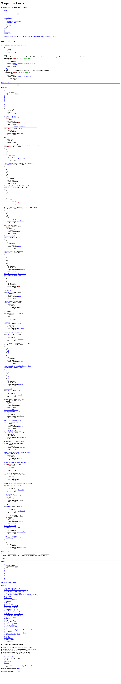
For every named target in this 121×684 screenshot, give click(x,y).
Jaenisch (20, 521)
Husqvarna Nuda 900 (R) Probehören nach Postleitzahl (19, 163)
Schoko (8, 275)
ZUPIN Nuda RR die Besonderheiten (14, 441)
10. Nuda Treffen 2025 (10, 526)
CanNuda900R (10, 313)
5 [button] (4, 101)
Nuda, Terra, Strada (9, 41)
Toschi (20, 317)
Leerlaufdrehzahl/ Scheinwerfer (12, 431)
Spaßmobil (9, 517)
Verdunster (21, 181)
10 (8, 375)
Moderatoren (22, 45)
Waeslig (8, 496)
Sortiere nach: (26, 555)
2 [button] (4, 97)
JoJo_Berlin (21, 437)
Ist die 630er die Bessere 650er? (12, 515)
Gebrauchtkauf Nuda (9, 236)
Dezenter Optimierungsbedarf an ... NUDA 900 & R (18, 343)
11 (8, 376)
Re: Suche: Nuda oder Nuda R (24, 76)
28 (8, 354)
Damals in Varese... (9, 505)
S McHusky (21, 532)
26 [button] (4, 104)
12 (8, 378)
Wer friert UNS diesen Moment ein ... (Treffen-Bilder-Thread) (21, 207)
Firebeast (16, 45)
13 (8, 380)
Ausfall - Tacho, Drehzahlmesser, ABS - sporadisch (18, 483)
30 (8, 357)
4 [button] (4, 100)
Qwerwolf (21, 159)
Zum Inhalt (4, 10)
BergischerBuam (14, 78)
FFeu (7, 422)
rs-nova (8, 252)
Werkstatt (6, 55)
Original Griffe (8, 290)
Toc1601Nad (9, 432)
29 (8, 355)
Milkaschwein (10, 164)
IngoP (20, 479)
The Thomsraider (12, 187)
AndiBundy (9, 411)
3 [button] (4, 98)
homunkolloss (13, 64)
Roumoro (9, 345)
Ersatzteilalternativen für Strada (12, 420)
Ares (7, 453)
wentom (8, 485)
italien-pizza (21, 547)
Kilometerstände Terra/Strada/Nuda (13, 251)
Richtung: (42, 555)
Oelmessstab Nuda (9, 494)
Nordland (20, 426)
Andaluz (20, 221)
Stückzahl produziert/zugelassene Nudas (15, 274)
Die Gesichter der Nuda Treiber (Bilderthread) (16, 186)
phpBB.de (19, 668)
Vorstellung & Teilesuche (11, 410)
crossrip (20, 339)
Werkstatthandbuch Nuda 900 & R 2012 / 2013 (17, 452)
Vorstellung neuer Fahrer (11, 225)
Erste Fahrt (7, 322)
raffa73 (20, 246)
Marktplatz (7, 69)
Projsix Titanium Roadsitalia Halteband (15, 399)
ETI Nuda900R (10, 474)
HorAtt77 (20, 490)
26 (8, 351)
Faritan (11, 45)
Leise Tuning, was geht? (10, 536)
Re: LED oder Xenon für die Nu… (25, 63)
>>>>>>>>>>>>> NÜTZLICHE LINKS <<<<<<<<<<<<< (20, 127)
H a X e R (10, 443)
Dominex (9, 367)
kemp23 (8, 237)
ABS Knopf (7, 311)
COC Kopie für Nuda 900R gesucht (13, 473)
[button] (4, 90)
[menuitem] (14, 21)
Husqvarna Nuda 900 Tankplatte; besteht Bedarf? (17, 366)
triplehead (21, 447)
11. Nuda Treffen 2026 (10, 116)
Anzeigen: (9, 555)
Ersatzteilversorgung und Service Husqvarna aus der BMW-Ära (21, 145)
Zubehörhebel (8, 389)
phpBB (9, 665)
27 (8, 352)
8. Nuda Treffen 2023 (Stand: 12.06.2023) (15, 462)
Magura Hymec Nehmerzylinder (13, 301)
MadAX (20, 328)
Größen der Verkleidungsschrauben (13, 332)
